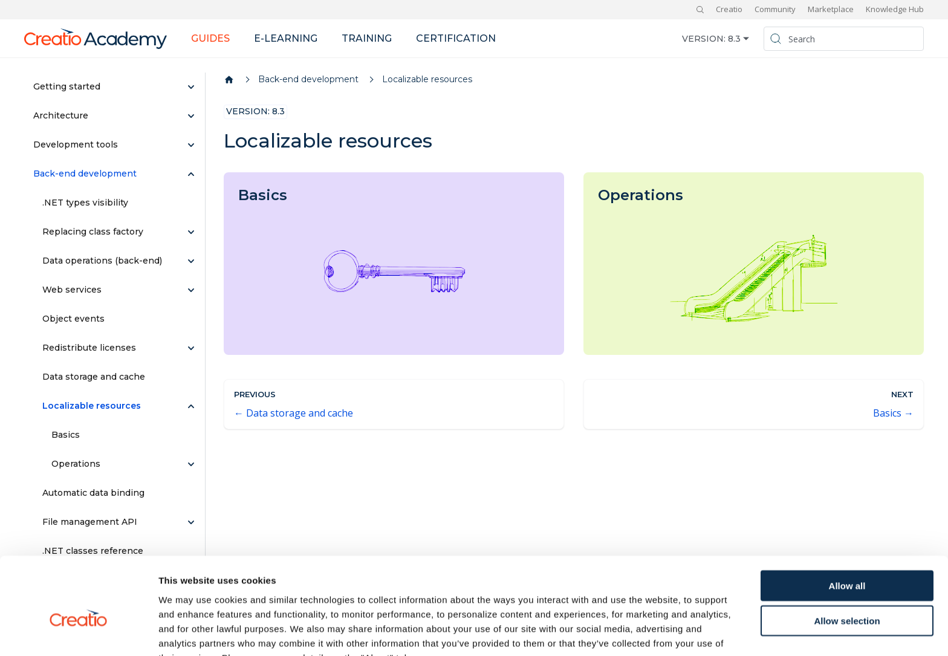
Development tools (75, 144)
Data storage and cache (93, 376)
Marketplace (831, 9)
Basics (65, 434)
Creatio (729, 9)
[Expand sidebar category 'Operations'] (191, 464)
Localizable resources (91, 405)
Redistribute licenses (89, 347)
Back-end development (85, 173)
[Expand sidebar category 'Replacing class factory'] (191, 232)
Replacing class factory (92, 231)
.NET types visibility (85, 202)
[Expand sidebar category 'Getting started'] (191, 87)
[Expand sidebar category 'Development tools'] (191, 145)
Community (775, 9)
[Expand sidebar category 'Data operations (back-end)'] (191, 261)
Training (367, 38)
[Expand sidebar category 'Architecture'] (191, 116)
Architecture (60, 115)
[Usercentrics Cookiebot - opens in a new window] (78, 632)
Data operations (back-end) (102, 260)
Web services (72, 289)
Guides (210, 38)
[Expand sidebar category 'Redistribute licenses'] (191, 348)
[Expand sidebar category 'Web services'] (191, 290)
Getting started (66, 86)
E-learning (285, 38)
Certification (456, 38)
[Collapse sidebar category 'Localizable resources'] (191, 406)
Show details (634, 632)
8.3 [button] (734, 38)
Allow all (847, 521)
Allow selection (847, 556)
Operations (75, 463)
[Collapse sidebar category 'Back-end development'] (191, 174)
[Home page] (229, 79)
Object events (73, 318)
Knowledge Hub (895, 9)
